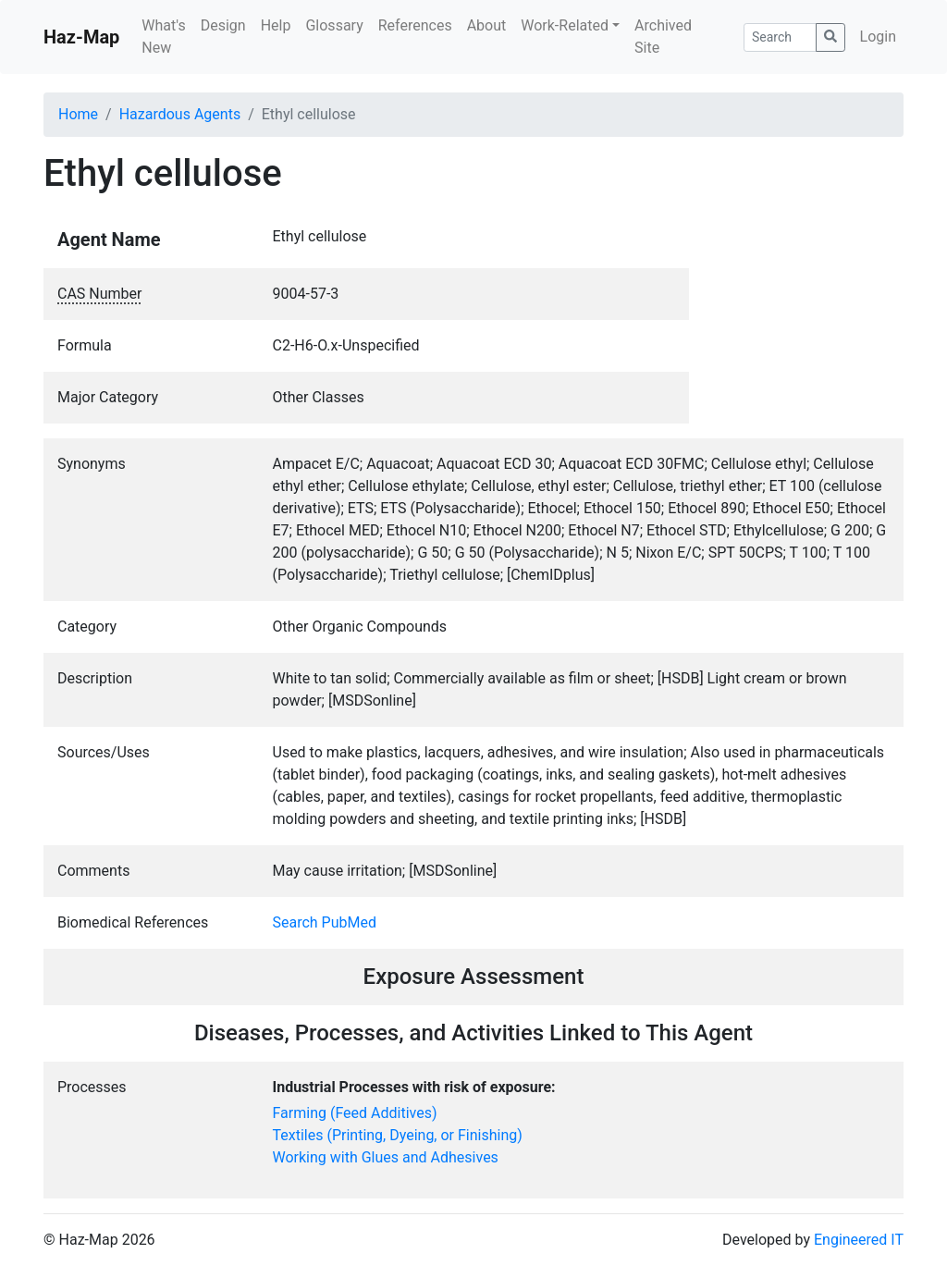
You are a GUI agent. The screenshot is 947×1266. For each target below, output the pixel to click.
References (415, 25)
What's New (163, 36)
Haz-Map (81, 37)
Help (276, 25)
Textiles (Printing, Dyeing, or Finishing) (398, 1135)
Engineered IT (859, 1239)
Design (223, 25)
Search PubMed (325, 922)
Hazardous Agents (179, 114)
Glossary (334, 25)
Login (878, 36)
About (487, 25)
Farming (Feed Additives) (355, 1113)
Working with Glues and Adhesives (385, 1157)
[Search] (780, 37)
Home (78, 114)
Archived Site (663, 36)
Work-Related (565, 25)
